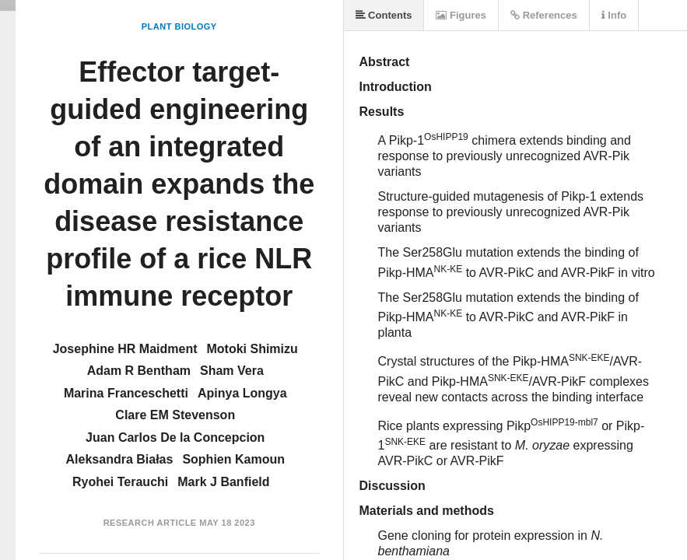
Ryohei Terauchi (120, 481)
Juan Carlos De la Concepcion (175, 437)
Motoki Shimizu (251, 348)
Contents (384, 15)
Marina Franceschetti (126, 393)
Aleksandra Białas (120, 459)
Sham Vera (232, 370)
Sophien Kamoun (233, 459)
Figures (461, 15)
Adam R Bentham (139, 370)
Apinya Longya (242, 393)
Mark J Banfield (223, 481)
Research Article (150, 522)
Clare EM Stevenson (175, 415)
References (543, 15)
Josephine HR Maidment (125, 348)
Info (613, 15)
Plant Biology (179, 26)
